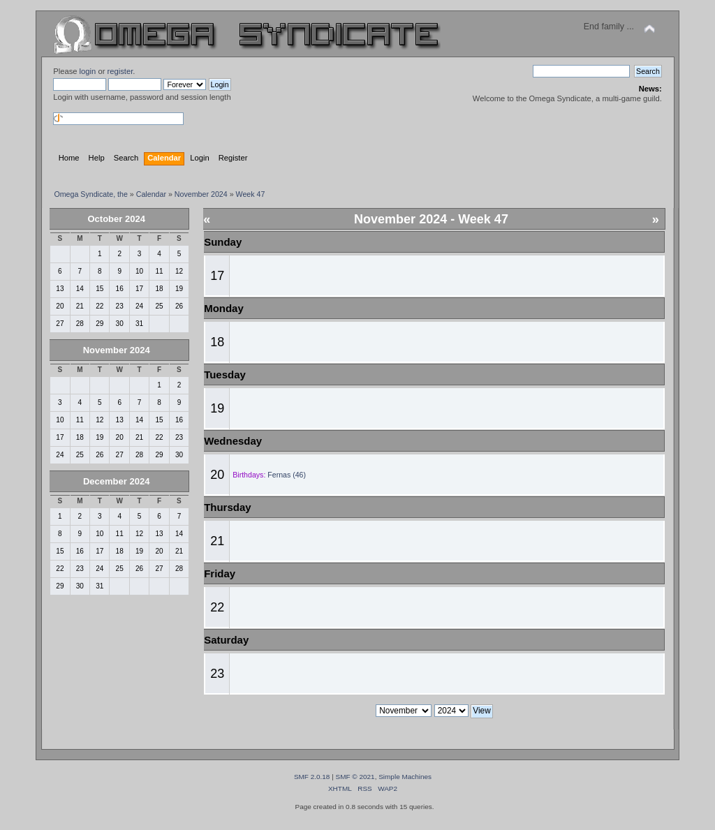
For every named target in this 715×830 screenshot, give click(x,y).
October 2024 (116, 219)
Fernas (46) (286, 474)
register (120, 71)
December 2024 (116, 481)
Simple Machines (405, 776)
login (88, 71)
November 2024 (116, 350)
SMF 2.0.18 (312, 776)
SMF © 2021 (355, 776)
